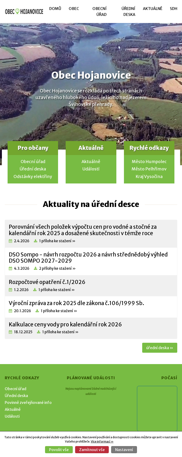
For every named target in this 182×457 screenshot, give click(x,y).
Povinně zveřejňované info (28, 402)
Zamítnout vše (92, 449)
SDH (173, 8)
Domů (55, 8)
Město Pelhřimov (149, 169)
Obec (74, 8)
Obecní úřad (33, 161)
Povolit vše (59, 449)
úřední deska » (159, 347)
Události (91, 169)
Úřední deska (33, 169)
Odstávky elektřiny (33, 176)
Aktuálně (152, 8)
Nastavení (124, 449)
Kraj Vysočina (149, 176)
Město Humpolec (149, 161)
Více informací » (102, 441)
